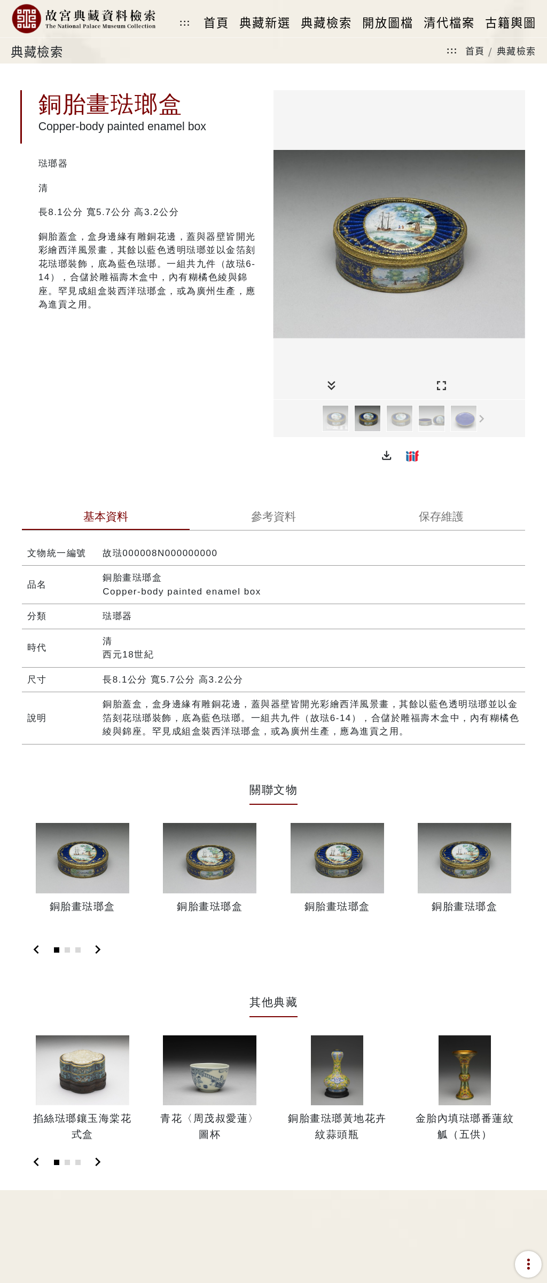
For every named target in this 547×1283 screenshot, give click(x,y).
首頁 (475, 50)
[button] (387, 456)
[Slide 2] (67, 950)
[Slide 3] (78, 950)
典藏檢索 (516, 50)
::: (184, 22)
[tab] (106, 517)
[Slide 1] (56, 950)
